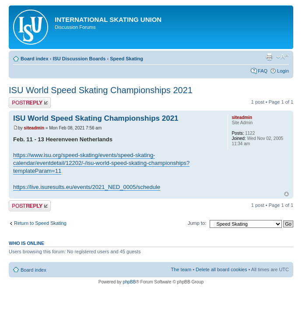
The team (181, 269)
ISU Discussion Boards (79, 58)
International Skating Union (108, 19)
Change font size (282, 57)
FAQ (262, 70)
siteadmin (34, 128)
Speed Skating (126, 58)
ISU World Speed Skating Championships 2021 (101, 90)
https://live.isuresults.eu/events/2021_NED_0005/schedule (86, 187)
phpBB (129, 282)
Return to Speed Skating (40, 223)
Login (283, 70)
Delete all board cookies (221, 269)
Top (286, 194)
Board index (35, 58)
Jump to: (197, 223)
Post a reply (30, 102)
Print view (269, 57)
